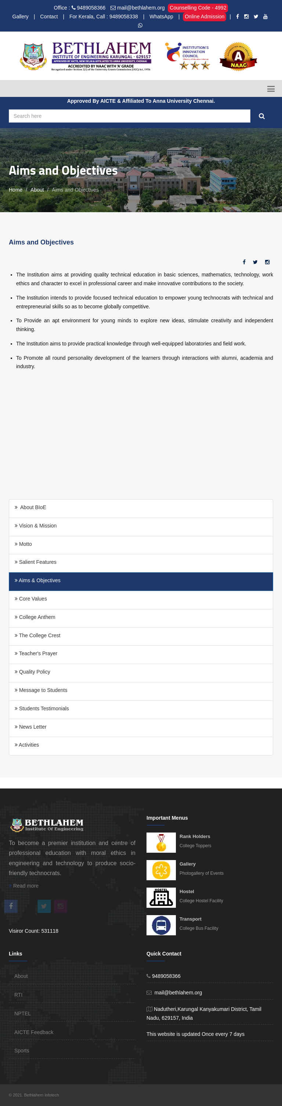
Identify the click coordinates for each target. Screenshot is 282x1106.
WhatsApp (161, 16)
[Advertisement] (141, 436)
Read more (24, 886)
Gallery (20, 16)
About (37, 190)
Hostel (187, 891)
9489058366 (91, 8)
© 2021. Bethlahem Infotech (34, 1095)
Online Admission (204, 16)
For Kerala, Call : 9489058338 (103, 16)
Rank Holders (195, 836)
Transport (191, 919)
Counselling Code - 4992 (198, 8)
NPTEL (22, 1013)
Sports (21, 1051)
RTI (18, 995)
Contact (49, 16)
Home (15, 190)
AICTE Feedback (34, 1032)
